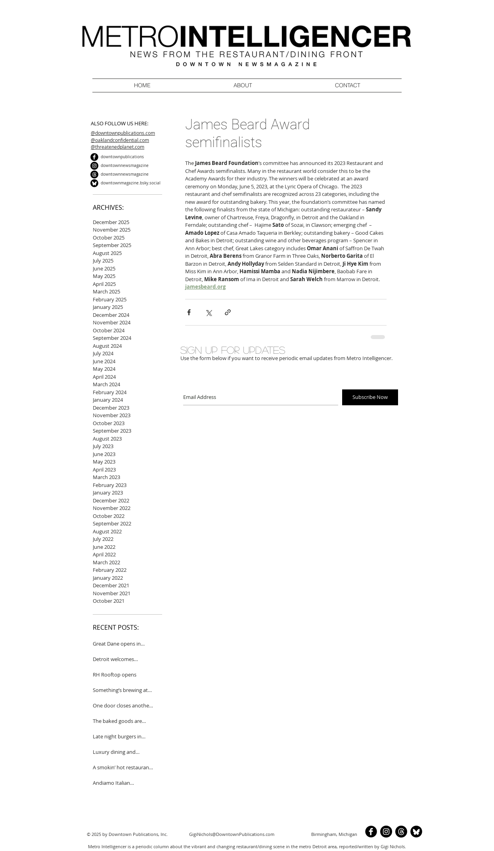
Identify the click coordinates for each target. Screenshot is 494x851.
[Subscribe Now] (370, 397)
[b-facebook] (94, 157)
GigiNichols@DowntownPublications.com (231, 834)
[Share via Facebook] (189, 312)
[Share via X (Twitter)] (208, 312)
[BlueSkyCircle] (94, 183)
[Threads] (94, 174)
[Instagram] (94, 166)
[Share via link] (228, 312)
